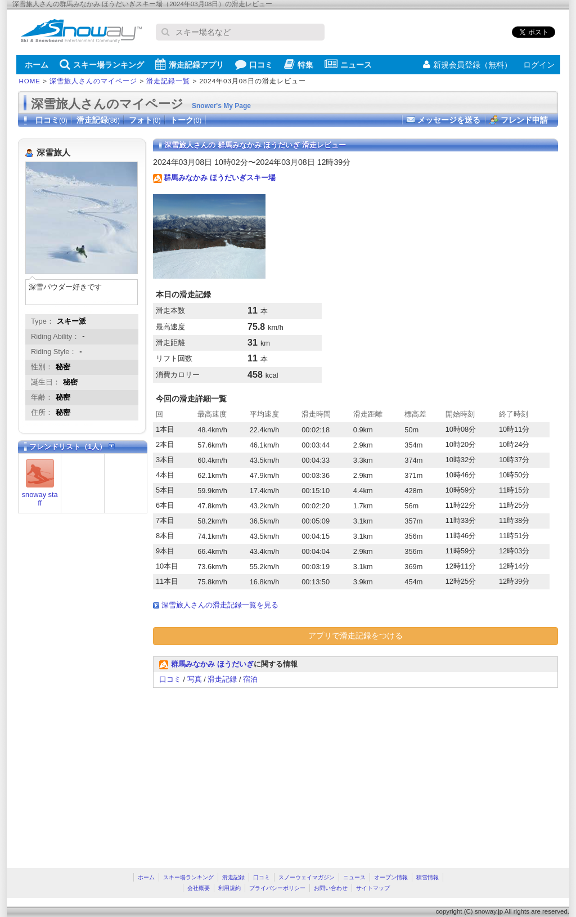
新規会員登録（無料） (467, 64)
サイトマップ (373, 888)
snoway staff (40, 498)
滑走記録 (98, 119)
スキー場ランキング (102, 64)
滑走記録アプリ (189, 64)
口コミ (254, 64)
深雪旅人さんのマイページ (93, 81)
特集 (298, 64)
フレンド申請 (524, 119)
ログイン (539, 64)
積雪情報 (427, 877)
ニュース (348, 64)
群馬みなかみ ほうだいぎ (212, 664)
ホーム (36, 64)
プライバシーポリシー (277, 888)
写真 (194, 679)
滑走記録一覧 (168, 81)
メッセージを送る (448, 119)
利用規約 (229, 888)
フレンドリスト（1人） (72, 446)
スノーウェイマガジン (306, 877)
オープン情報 (391, 877)
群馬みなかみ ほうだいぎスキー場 (220, 177)
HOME (30, 81)
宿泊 (250, 679)
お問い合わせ (331, 888)
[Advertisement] (247, 772)
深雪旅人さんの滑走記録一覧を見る (219, 605)
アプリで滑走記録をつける (355, 635)
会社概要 (198, 888)
